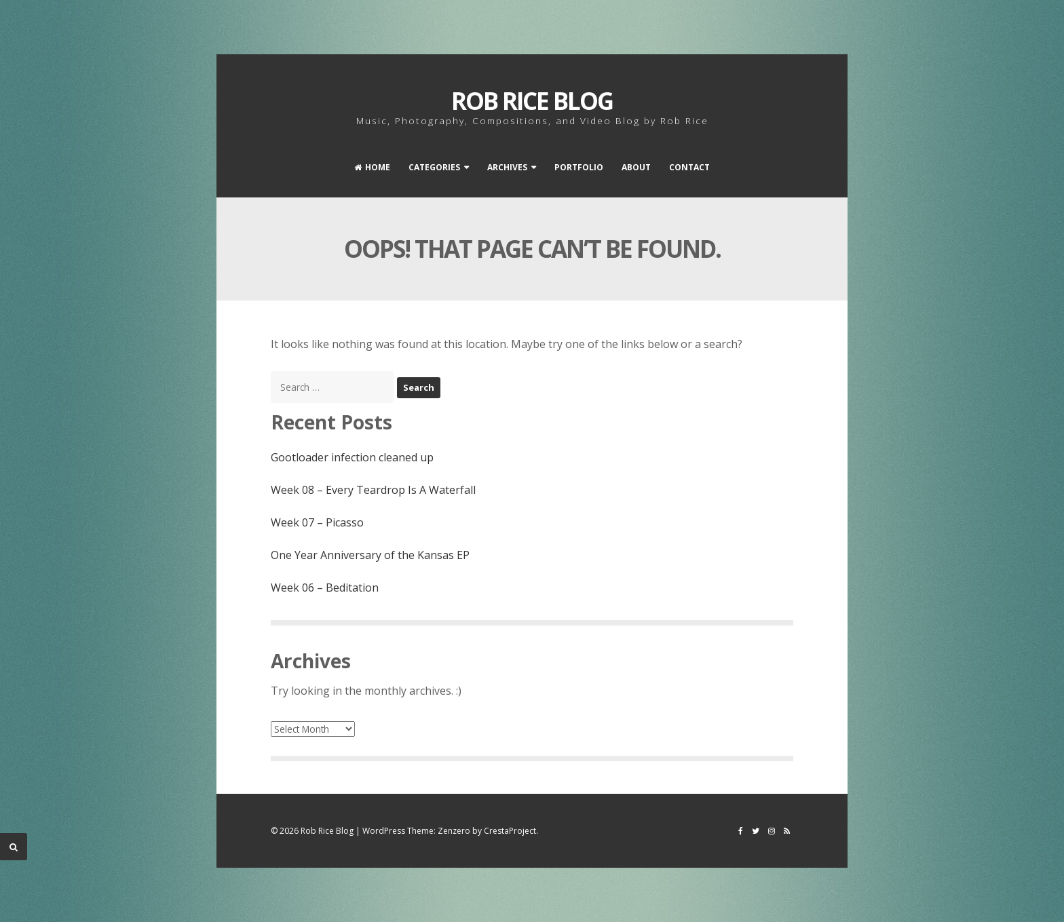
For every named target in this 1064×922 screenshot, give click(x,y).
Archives (507, 167)
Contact (689, 167)
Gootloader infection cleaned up (352, 457)
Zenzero (454, 831)
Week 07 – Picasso (317, 522)
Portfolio (578, 167)
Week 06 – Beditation (325, 587)
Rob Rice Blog (532, 101)
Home (372, 167)
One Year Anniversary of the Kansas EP (370, 555)
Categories (434, 167)
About (636, 167)
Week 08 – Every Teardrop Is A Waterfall (373, 489)
